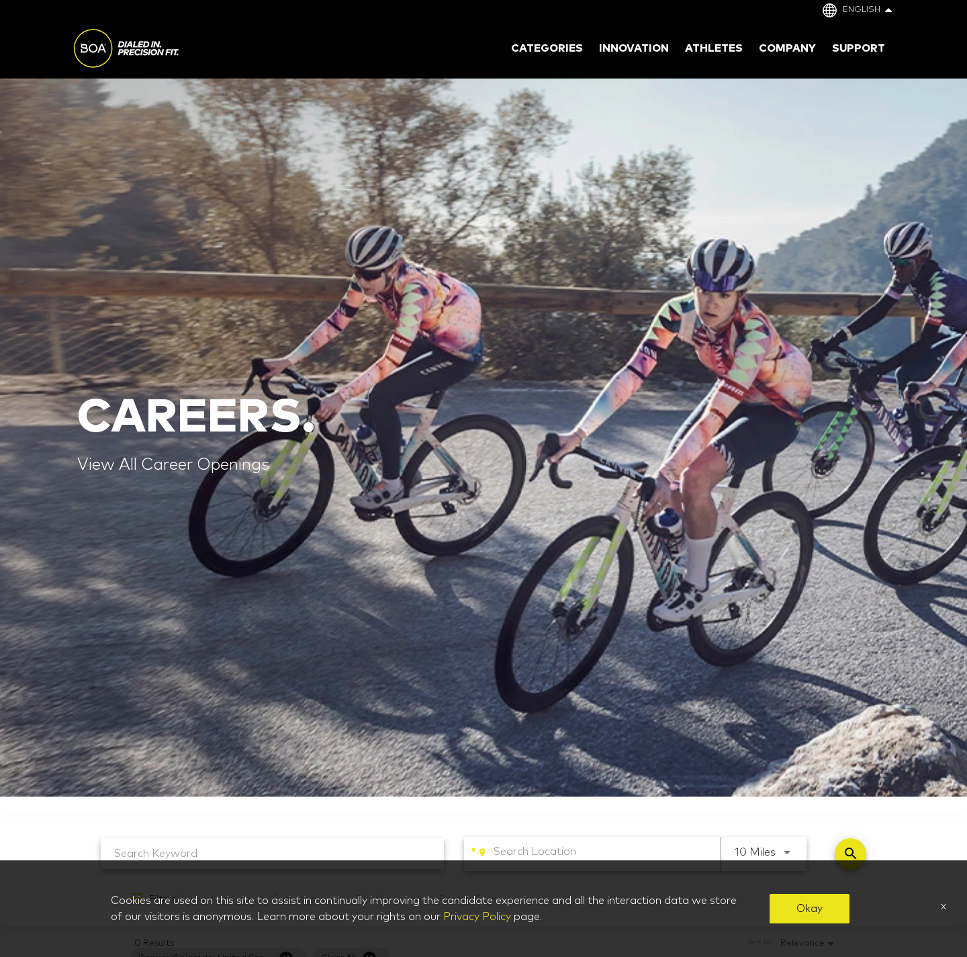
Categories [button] (547, 48)
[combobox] (272, 853)
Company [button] (787, 48)
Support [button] (858, 48)
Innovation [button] (634, 48)
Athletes (714, 48)
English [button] (867, 10)
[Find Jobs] (850, 854)
